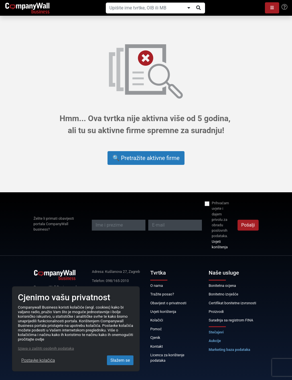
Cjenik (155, 337)
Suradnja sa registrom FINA (231, 320)
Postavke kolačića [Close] (38, 360)
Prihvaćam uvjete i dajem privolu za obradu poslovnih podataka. (220, 219)
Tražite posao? (162, 294)
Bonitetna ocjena (222, 285)
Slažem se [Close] (120, 360)
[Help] (284, 7)
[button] (272, 7)
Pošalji (248, 225)
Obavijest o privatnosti (168, 303)
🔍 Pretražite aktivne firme (145, 158)
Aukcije (215, 341)
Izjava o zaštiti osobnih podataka (46, 348)
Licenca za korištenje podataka (167, 358)
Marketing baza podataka (229, 349)
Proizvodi (216, 311)
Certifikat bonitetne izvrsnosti (232, 303)
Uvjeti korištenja (220, 244)
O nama (156, 285)
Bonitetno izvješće (223, 294)
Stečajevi (216, 332)
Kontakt (156, 346)
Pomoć (156, 329)
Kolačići (156, 320)
